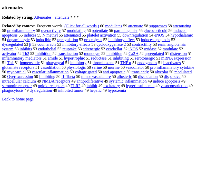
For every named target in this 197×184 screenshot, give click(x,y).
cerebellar (114, 49)
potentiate (100, 30)
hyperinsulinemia (140, 86)
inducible (43, 40)
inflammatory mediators (22, 58)
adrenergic (91, 49)
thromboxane (103, 63)
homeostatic (30, 63)
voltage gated (86, 72)
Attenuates (42, 17)
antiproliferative (90, 81)
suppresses (158, 26)
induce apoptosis (166, 81)
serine (97, 67)
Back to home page (18, 99)
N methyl (50, 35)
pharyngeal (55, 63)
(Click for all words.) (81, 26)
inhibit (91, 86)
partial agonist (125, 30)
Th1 (10, 63)
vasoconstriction (174, 86)
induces (30, 35)
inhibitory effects (76, 44)
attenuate (62, 17)
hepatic (96, 90)
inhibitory (78, 63)
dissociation (147, 76)
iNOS (133, 49)
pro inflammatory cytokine (172, 67)
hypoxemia (117, 90)
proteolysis (93, 40)
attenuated (72, 35)
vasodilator (135, 67)
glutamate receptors (18, 67)
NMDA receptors (56, 81)
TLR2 (75, 86)
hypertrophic (74, 58)
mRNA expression (176, 58)
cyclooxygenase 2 (111, 44)
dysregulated (12, 44)
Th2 (26, 53)
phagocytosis (13, 90)
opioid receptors (51, 86)
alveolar (161, 72)
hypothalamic (182, 35)
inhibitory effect (121, 40)
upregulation (67, 40)
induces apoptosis (155, 40)
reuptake (70, 49)
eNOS (159, 35)
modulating (76, 30)
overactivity (51, 30)
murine (114, 67)
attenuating (182, 26)
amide (53, 58)
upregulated (154, 53)
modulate (170, 49)
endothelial (47, 49)
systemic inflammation (128, 81)
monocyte (92, 53)
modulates (113, 26)
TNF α (125, 63)
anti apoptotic (114, 72)
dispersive (172, 76)
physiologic (76, 67)
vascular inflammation (50, 72)
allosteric (124, 76)
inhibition (114, 53)
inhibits (25, 49)
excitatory (111, 86)
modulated (183, 72)
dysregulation (41, 90)
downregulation (135, 35)
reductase (98, 58)
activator (9, 53)
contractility (142, 44)
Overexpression (20, 76)
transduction (68, 53)
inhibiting (121, 58)
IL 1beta (68, 76)
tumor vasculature (96, 76)
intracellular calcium (19, 81)
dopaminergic (18, 40)
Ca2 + (134, 53)
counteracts (46, 44)
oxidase (150, 49)
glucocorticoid (155, 30)
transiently (140, 72)
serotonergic (145, 58)
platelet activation (101, 35)
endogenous (147, 63)
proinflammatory (21, 30)
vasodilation (51, 67)
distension (178, 53)
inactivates (172, 63)
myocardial (16, 72)
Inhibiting (47, 76)
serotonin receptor (17, 86)
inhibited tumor (71, 90)
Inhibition (43, 53)
